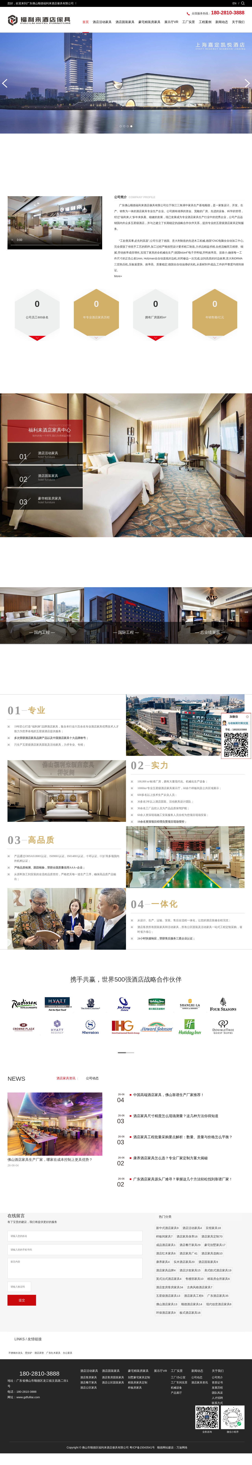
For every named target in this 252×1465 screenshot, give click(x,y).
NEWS (16, 1090)
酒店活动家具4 (192, 1239)
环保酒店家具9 (165, 1324)
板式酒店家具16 (190, 1324)
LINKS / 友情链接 (28, 1351)
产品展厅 (176, 1404)
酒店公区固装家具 (113, 1394)
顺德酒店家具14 (191, 1315)
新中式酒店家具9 (167, 1239)
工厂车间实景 (179, 1394)
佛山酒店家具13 (166, 1315)
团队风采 (217, 1404)
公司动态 (92, 1090)
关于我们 (238, 22)
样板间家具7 (164, 1248)
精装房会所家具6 (218, 1290)
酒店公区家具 (88, 1399)
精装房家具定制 (137, 1394)
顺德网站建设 (165, 1459)
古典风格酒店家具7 (199, 1299)
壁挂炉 (28, 1364)
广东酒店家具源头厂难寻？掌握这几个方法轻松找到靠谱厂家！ (183, 1191)
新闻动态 (221, 22)
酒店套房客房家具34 (169, 1299)
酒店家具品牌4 (165, 1282)
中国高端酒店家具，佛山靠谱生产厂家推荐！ (168, 1106)
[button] (4, 83)
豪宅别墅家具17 (214, 1256)
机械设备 (176, 1399)
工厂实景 (188, 22)
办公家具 (67, 1364)
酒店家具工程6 (193, 1307)
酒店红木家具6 (165, 1265)
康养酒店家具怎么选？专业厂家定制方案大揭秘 (170, 1170)
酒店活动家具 (102, 22)
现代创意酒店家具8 (218, 1315)
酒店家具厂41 (189, 1265)
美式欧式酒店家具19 (217, 1282)
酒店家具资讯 (66, 1090)
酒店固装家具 (125, 22)
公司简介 (217, 1389)
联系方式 (217, 1414)
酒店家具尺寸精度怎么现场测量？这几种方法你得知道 (175, 1128)
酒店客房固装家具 (113, 1389)
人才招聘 (217, 1409)
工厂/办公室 (178, 1389)
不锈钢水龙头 (15, 1364)
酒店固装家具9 (208, 1273)
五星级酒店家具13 (168, 1307)
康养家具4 (163, 1273)
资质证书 (217, 1394)
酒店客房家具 (88, 1389)
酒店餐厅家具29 (190, 1256)
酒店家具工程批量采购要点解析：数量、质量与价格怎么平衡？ (183, 1149)
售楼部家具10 (194, 1290)
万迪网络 (181, 1459)
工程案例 (205, 22)
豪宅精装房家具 (149, 22)
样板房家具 (135, 1399)
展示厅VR (171, 22)
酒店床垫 (39, 1364)
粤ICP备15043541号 (142, 1459)
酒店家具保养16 (187, 1248)
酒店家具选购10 (211, 1265)
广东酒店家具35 (217, 1307)
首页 (85, 22)
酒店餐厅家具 (88, 1394)
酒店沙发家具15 (190, 1282)
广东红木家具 (53, 1364)
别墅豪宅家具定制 (139, 1389)
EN (234, 3)
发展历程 (217, 1399)
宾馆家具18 (213, 1239)
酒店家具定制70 (211, 1248)
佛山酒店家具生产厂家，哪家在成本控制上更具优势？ (50, 1171)
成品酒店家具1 (165, 1256)
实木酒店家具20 (184, 1273)
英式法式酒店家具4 (168, 1290)
